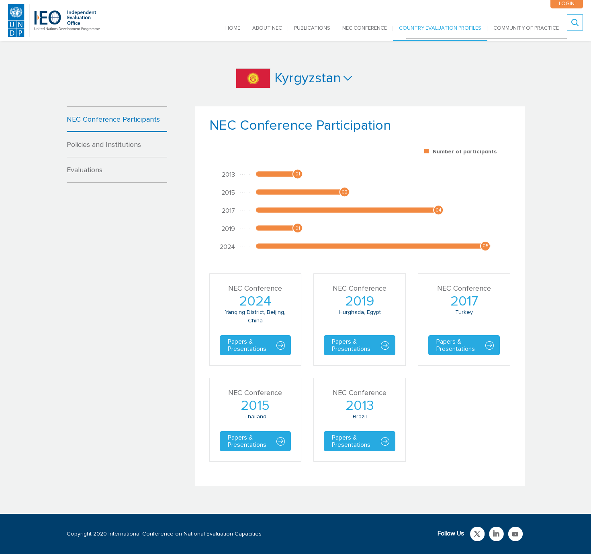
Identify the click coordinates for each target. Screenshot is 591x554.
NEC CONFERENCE (364, 28)
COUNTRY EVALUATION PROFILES (440, 28)
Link (477, 534)
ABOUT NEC (267, 28)
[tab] (117, 119)
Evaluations (84, 170)
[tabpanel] (360, 296)
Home (232, 28)
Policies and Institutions (104, 145)
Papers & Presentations (247, 345)
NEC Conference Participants (113, 119)
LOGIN (567, 3)
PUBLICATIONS (312, 28)
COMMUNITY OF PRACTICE (526, 28)
